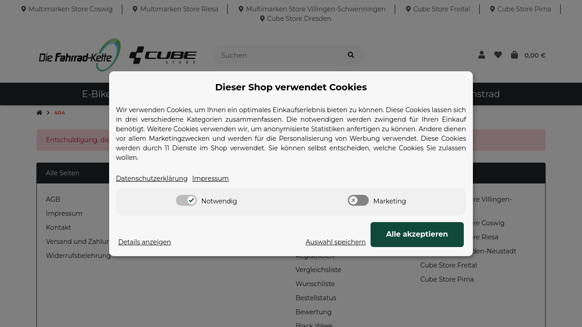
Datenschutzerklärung (152, 178)
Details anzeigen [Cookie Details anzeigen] (144, 242)
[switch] (186, 200)
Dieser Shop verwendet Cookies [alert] (291, 87)
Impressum (210, 178)
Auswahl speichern (338, 242)
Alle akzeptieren (418, 234)
